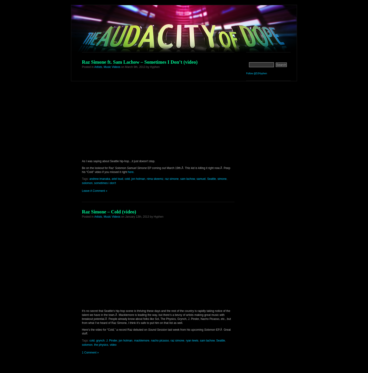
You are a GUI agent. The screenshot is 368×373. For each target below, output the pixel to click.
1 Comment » (90, 352)
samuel (201, 179)
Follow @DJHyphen (256, 73)
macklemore (141, 340)
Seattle (211, 179)
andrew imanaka (99, 179)
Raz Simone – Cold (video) (109, 211)
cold (127, 179)
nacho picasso (160, 340)
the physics (101, 344)
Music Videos (112, 67)
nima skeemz (155, 179)
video (113, 344)
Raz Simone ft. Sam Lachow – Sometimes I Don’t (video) (140, 62)
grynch (100, 340)
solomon (87, 183)
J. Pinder (111, 340)
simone (222, 179)
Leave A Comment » (94, 190)
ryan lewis (192, 340)
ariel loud (117, 179)
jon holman (138, 179)
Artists (98, 67)
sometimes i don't (105, 183)
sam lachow (187, 179)
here (131, 172)
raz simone (172, 179)
